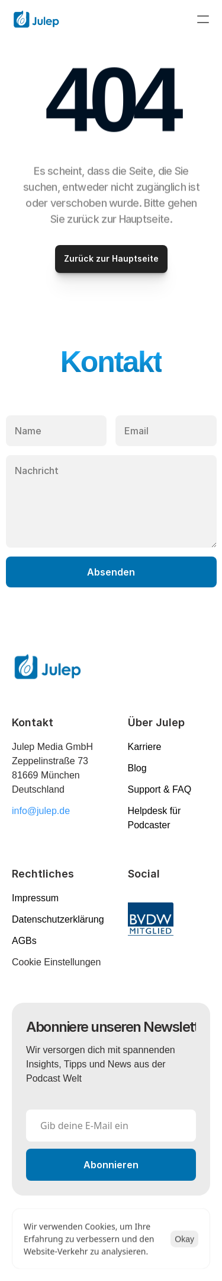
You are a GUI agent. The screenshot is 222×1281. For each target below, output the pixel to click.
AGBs (24, 941)
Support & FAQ (160, 789)
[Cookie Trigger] (56, 962)
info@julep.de (41, 811)
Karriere (145, 747)
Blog (137, 768)
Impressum (35, 898)
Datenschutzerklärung (58, 919)
